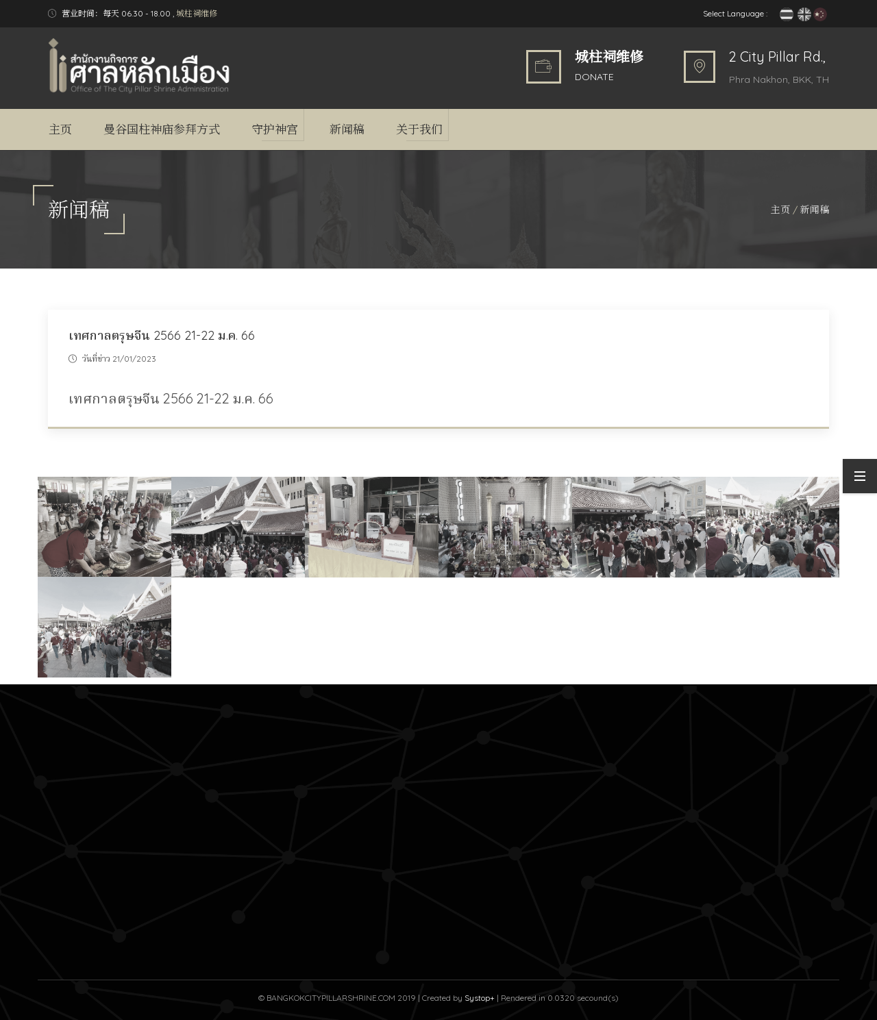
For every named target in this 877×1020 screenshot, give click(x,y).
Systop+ (480, 998)
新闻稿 (347, 129)
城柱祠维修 (196, 13)
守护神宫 (274, 129)
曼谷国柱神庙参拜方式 (161, 129)
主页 (60, 129)
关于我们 (419, 129)
